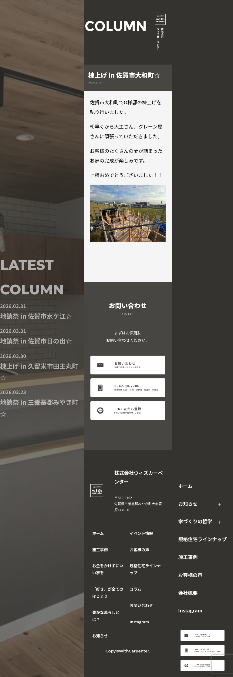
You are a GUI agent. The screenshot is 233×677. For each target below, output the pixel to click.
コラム (135, 589)
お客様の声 (190, 574)
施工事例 (188, 557)
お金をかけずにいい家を (107, 569)
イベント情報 (141, 533)
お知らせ (188, 503)
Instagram (190, 610)
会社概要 (188, 592)
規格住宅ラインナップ (202, 539)
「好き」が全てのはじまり (107, 592)
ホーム (185, 485)
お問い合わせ (141, 605)
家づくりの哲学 (195, 521)
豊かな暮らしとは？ (106, 615)
